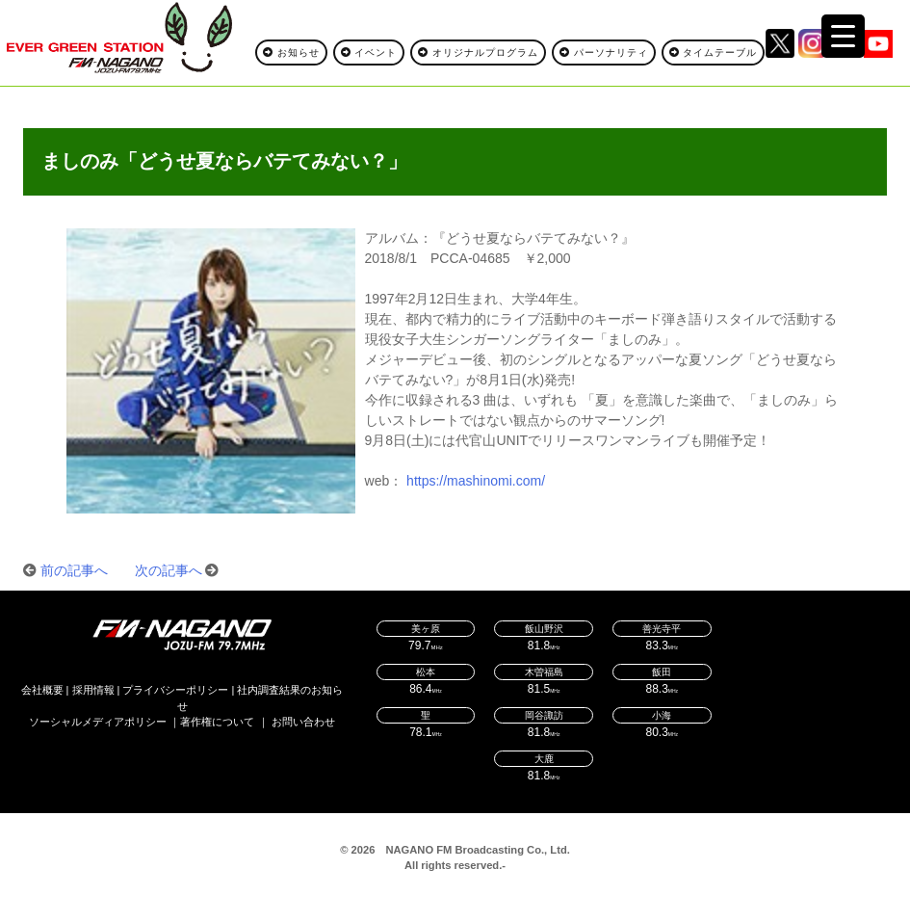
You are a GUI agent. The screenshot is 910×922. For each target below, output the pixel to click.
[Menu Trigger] (843, 36)
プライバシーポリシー (175, 690)
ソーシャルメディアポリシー (98, 721)
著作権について (217, 721)
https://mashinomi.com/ (475, 480)
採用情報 (93, 690)
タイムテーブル (713, 52)
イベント (369, 52)
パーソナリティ (603, 52)
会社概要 (42, 690)
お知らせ (291, 52)
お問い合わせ (303, 721)
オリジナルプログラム (478, 52)
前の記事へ (74, 570)
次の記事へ (168, 570)
